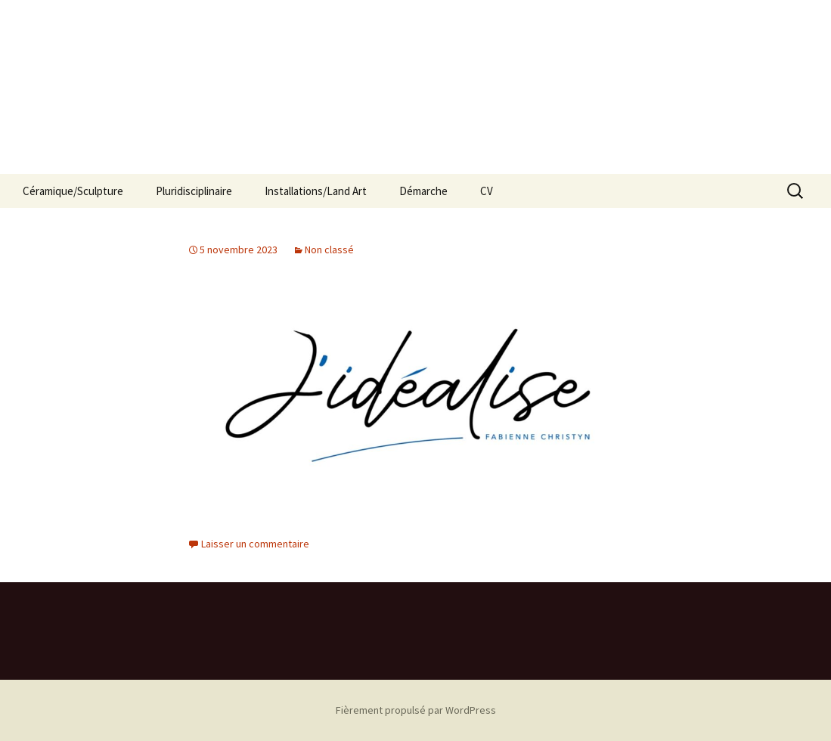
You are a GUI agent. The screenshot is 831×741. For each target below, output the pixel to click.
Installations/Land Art (316, 191)
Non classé (329, 249)
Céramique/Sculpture (73, 191)
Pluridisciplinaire (194, 191)
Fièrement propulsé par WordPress (416, 710)
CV (486, 191)
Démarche (423, 191)
